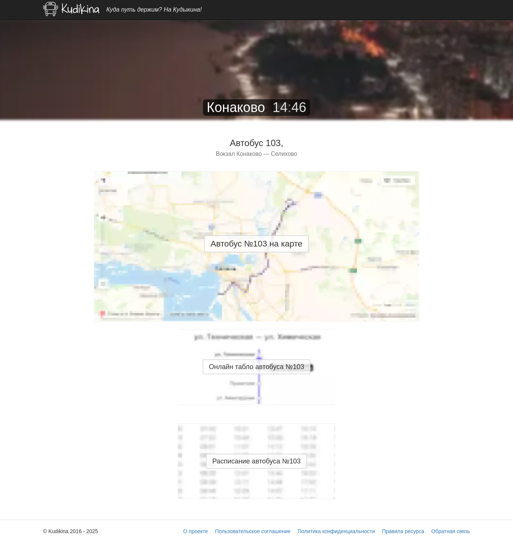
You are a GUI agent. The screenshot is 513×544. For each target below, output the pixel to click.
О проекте (195, 531)
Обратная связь (450, 531)
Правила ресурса (403, 531)
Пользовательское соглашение (253, 531)
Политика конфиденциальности (336, 531)
